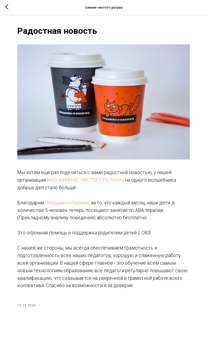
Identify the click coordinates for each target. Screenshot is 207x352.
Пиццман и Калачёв (67, 202)
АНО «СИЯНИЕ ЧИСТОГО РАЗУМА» (85, 180)
